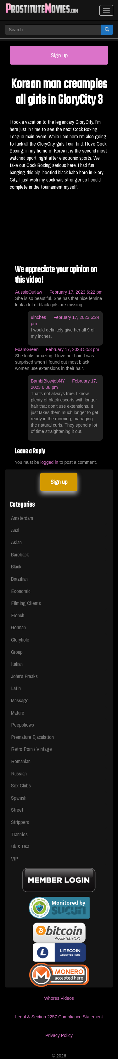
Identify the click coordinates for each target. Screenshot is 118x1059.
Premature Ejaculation (32, 736)
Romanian (21, 761)
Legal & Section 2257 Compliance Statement (59, 1016)
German (18, 627)
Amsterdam (22, 517)
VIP (14, 858)
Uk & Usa (20, 846)
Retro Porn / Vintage (31, 748)
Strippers (20, 822)
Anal (15, 530)
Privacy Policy (59, 1035)
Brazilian (19, 578)
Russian (19, 773)
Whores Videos (59, 998)
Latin (16, 688)
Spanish (18, 797)
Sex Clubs (21, 785)
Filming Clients (26, 603)
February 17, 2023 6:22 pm (76, 292)
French (17, 615)
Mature (17, 712)
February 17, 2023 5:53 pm (72, 349)
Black (16, 566)
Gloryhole (20, 639)
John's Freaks (24, 676)
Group (17, 651)
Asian (16, 542)
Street (17, 809)
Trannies (19, 834)
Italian (17, 663)
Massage (20, 700)
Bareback (20, 554)
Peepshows (22, 724)
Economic (21, 591)
